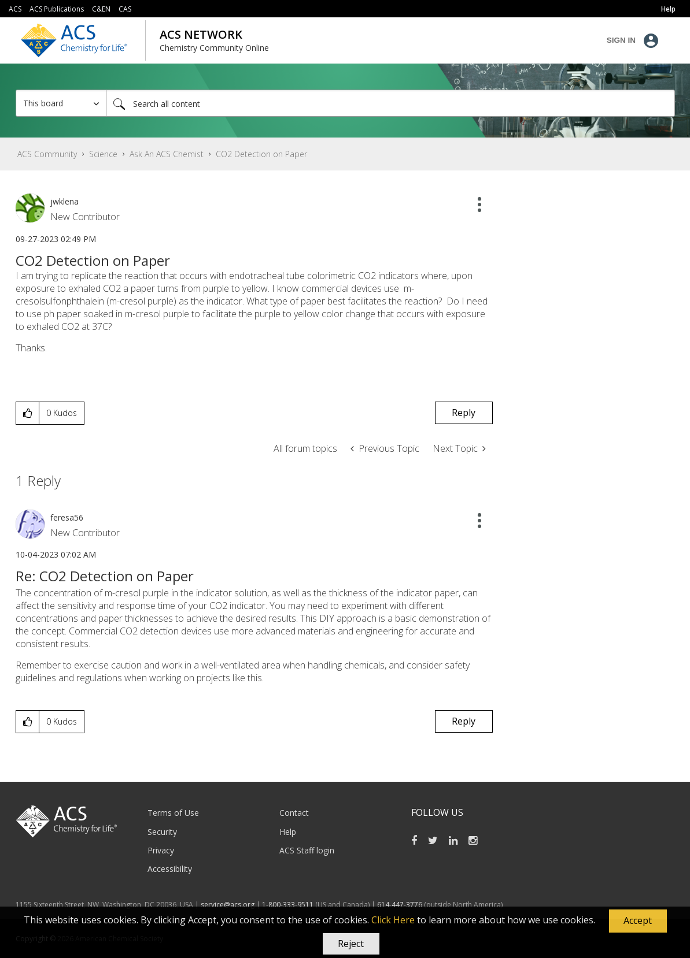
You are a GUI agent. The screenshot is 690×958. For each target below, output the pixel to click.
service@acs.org (227, 904)
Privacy (160, 850)
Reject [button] (351, 943)
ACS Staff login (306, 850)
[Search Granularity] (61, 103)
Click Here (393, 920)
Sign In (621, 40)
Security (162, 831)
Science (103, 153)
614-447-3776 (400, 904)
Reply (463, 412)
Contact (294, 812)
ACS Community (47, 153)
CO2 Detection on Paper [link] (261, 153)
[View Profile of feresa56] (66, 517)
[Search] (390, 103)
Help (287, 831)
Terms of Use (173, 812)
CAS (125, 9)
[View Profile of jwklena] (64, 201)
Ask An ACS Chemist (167, 153)
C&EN (101, 9)
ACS (15, 9)
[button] (638, 921)
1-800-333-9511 (287, 904)
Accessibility (169, 868)
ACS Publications (56, 9)
